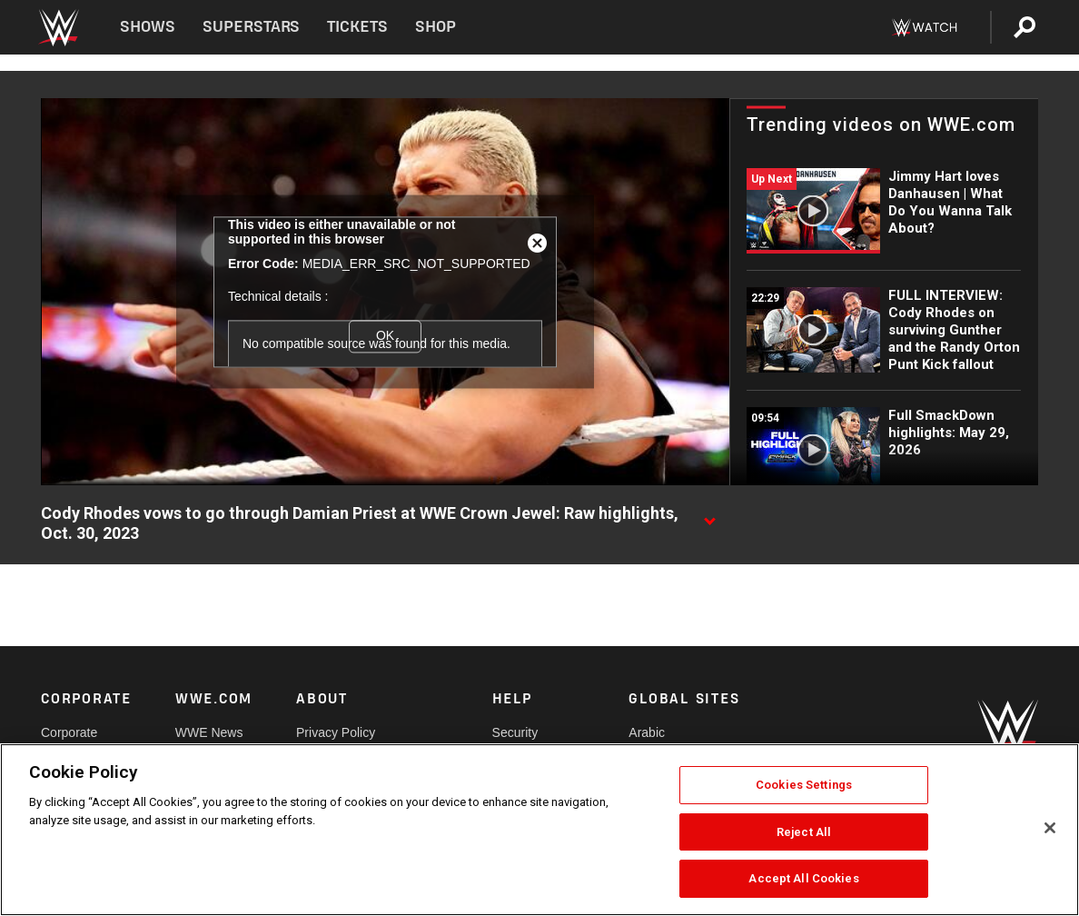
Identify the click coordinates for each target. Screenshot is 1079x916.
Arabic (647, 732)
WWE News (209, 732)
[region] (539, 829)
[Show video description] (709, 514)
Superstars (252, 26)
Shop (435, 26)
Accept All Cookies (803, 878)
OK (385, 336)
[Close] (1050, 828)
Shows (147, 26)
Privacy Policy (335, 732)
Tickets (357, 26)
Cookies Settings (804, 785)
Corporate (69, 732)
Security (515, 732)
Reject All (804, 832)
